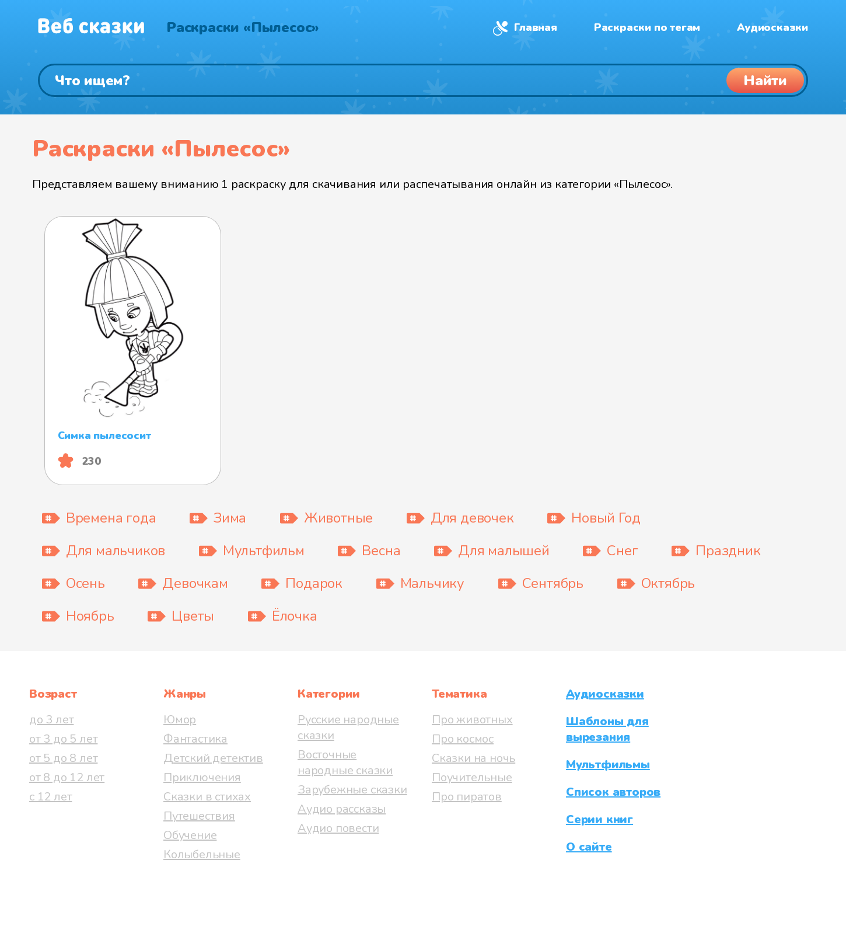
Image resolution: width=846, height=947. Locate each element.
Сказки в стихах (207, 797)
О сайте (589, 847)
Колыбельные (201, 854)
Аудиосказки (772, 27)
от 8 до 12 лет (66, 777)
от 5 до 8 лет (63, 758)
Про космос (463, 739)
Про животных (472, 719)
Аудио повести (338, 828)
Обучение (189, 835)
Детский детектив (213, 758)
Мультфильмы (608, 764)
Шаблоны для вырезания (607, 729)
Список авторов (613, 792)
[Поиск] (423, 80)
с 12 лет (50, 797)
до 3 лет (51, 719)
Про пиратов (467, 797)
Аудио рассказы (342, 809)
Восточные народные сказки (345, 762)
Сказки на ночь (473, 758)
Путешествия (199, 816)
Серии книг (599, 819)
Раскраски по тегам (647, 27)
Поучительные (472, 777)
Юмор (179, 719)
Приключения (202, 777)
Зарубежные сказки (352, 790)
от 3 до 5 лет (63, 739)
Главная (535, 27)
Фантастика (195, 739)
